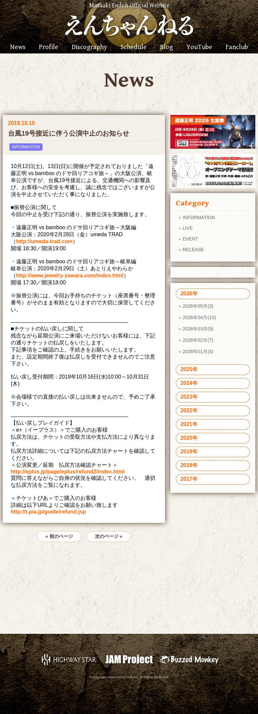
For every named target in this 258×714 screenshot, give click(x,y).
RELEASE (193, 249)
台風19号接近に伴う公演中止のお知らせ (68, 133)
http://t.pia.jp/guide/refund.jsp (48, 512)
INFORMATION (26, 147)
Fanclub (237, 47)
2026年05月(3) (198, 306)
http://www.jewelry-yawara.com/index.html (69, 275)
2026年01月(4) (198, 351)
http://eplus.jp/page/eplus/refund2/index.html (67, 471)
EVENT (190, 239)
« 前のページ (59, 536)
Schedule (133, 47)
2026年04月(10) (199, 317)
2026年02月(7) (198, 340)
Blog (166, 47)
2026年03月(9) (198, 328)
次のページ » (108, 536)
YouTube (199, 47)
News (17, 47)
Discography (89, 47)
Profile (48, 47)
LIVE (188, 228)
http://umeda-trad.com (44, 241)
